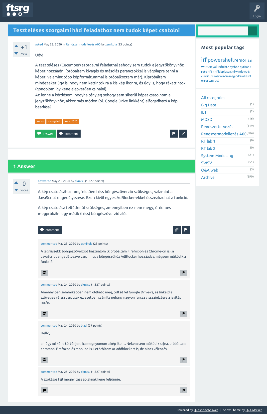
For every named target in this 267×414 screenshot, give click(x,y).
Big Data (208, 105)
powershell (221, 60)
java (227, 71)
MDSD (206, 119)
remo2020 (71, 121)
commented (49, 243)
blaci (84, 325)
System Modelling (217, 155)
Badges (114, 13)
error (204, 80)
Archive (208, 177)
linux (209, 76)
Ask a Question (147, 13)
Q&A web (209, 170)
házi (248, 60)
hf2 (226, 66)
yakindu (218, 66)
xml (232, 71)
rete (204, 71)
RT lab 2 (208, 148)
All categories (213, 97)
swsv (216, 76)
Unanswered (64, 13)
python (234, 66)
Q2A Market (254, 410)
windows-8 (242, 71)
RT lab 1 (208, 141)
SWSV (206, 163)
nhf (215, 71)
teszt (247, 76)
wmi (211, 80)
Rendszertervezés (217, 126)
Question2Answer (206, 410)
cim (203, 76)
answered (44, 181)
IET (204, 112)
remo (40, 121)
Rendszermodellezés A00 (83, 44)
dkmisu (79, 181)
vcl (217, 80)
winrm (224, 76)
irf (204, 59)
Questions (43, 13)
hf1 (210, 71)
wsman (206, 67)
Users (99, 13)
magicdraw (236, 76)
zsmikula (111, 44)
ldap (221, 71)
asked (39, 44)
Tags (83, 13)
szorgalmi (54, 121)
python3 (245, 66)
